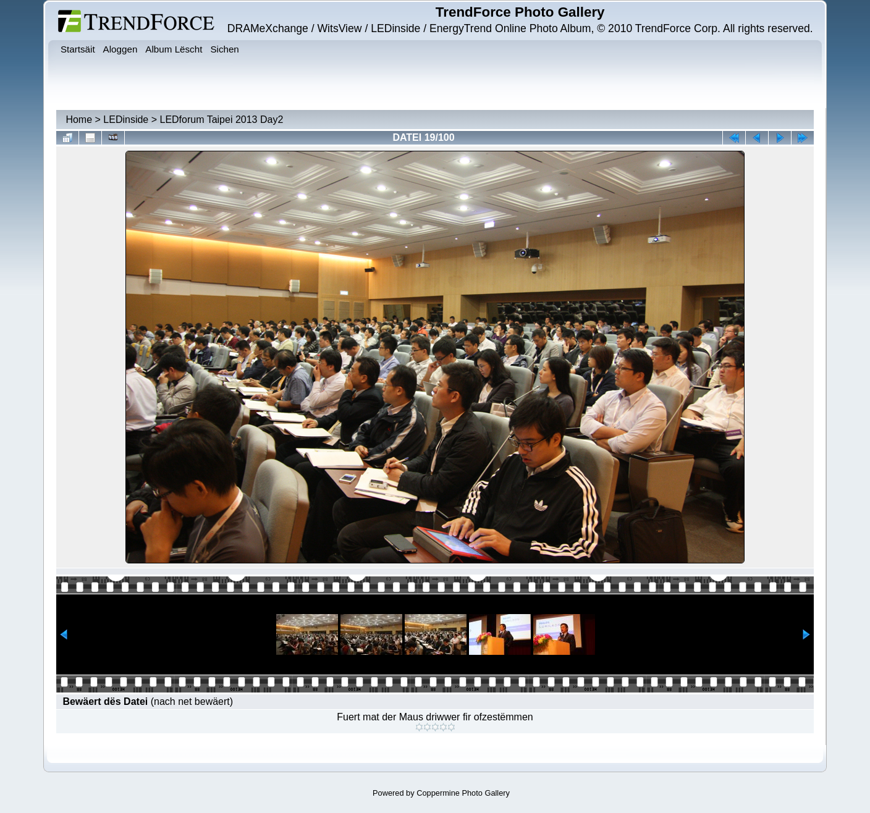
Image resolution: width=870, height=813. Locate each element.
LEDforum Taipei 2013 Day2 (221, 119)
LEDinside (125, 119)
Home (78, 119)
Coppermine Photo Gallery (463, 793)
